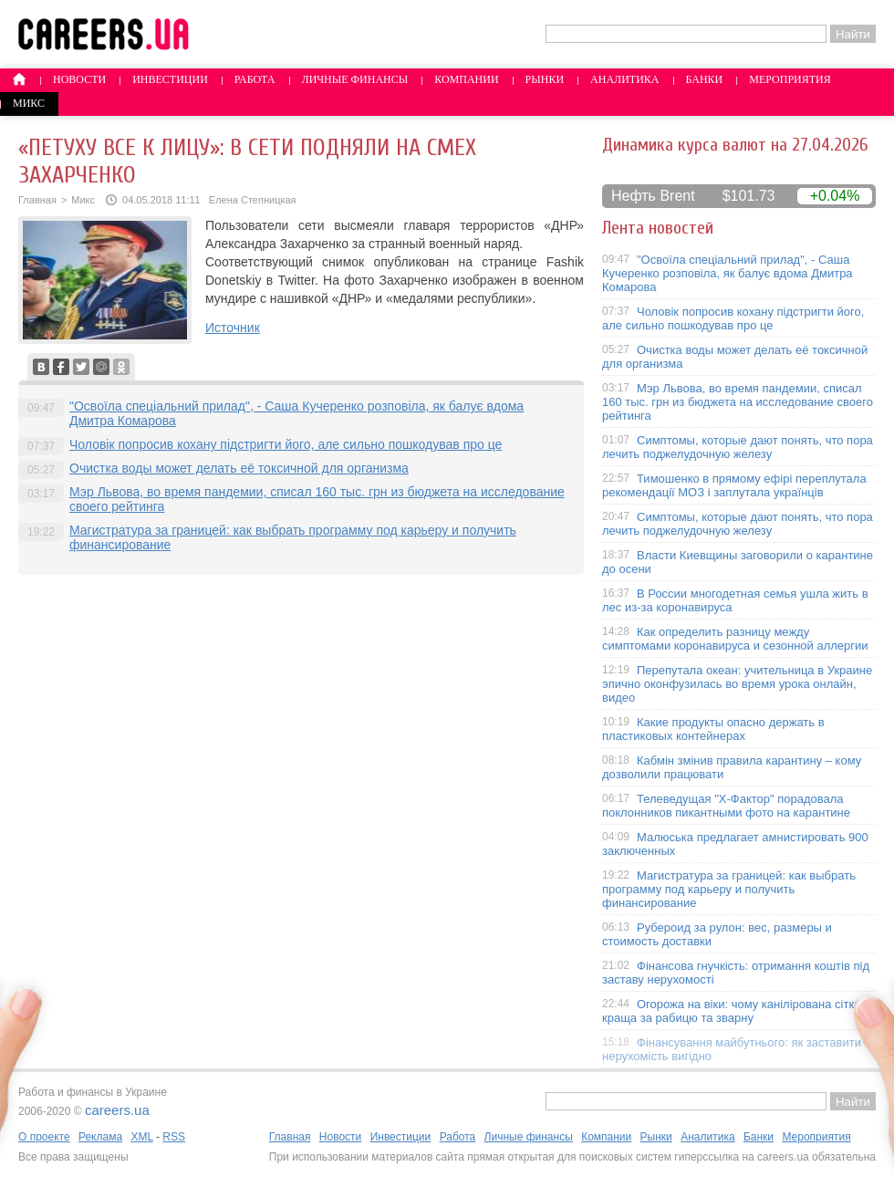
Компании (466, 79)
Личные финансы (355, 79)
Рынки (544, 79)
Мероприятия (790, 79)
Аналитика (624, 79)
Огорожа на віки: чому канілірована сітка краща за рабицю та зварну (731, 1011)
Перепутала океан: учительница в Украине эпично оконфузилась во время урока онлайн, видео (737, 683)
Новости (79, 79)
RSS (173, 1136)
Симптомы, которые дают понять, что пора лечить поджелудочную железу (737, 447)
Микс (29, 103)
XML (141, 1136)
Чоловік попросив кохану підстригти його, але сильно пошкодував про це (285, 444)
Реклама (100, 1136)
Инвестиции (170, 79)
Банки (704, 79)
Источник (232, 327)
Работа (254, 79)
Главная (37, 199)
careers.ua (117, 1110)
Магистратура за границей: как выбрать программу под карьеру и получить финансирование (729, 889)
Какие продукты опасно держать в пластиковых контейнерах (713, 729)
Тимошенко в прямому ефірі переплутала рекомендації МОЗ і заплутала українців (734, 485)
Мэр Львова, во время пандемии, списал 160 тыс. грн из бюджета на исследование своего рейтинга (737, 401)
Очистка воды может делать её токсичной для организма (239, 468)
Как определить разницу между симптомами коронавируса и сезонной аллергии (735, 638)
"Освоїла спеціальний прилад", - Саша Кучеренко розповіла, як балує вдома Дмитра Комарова (727, 273)
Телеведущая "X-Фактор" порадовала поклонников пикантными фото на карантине (726, 805)
